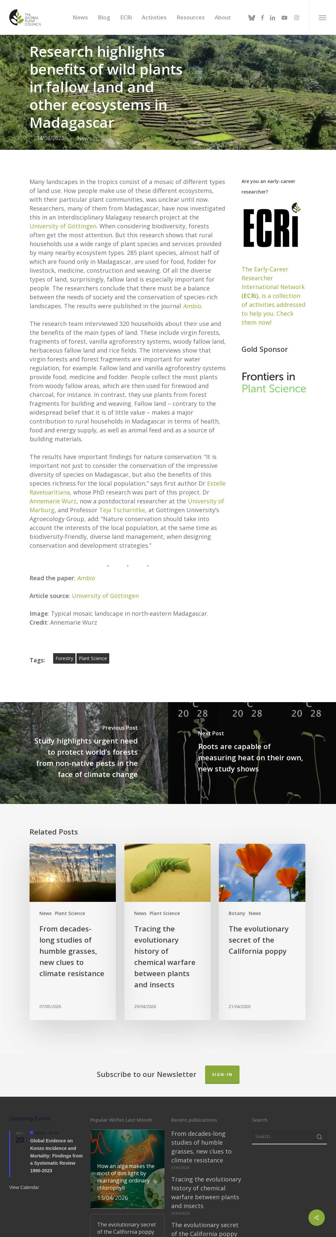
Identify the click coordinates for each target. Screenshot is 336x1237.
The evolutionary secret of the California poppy (205, 1218)
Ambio (192, 295)
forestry (64, 647)
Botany (237, 902)
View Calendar (24, 1176)
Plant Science (70, 902)
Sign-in (222, 1063)
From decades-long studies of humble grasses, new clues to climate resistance (201, 1135)
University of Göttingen (63, 215)
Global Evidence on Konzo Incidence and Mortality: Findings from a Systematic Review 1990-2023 (56, 1144)
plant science (93, 647)
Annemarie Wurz (53, 490)
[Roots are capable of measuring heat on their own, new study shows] (252, 742)
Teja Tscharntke (122, 499)
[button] (322, 17)
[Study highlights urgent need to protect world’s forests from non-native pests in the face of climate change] (84, 742)
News (84, 138)
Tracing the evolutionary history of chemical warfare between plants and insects (206, 1181)
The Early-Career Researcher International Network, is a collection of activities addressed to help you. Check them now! (273, 284)
